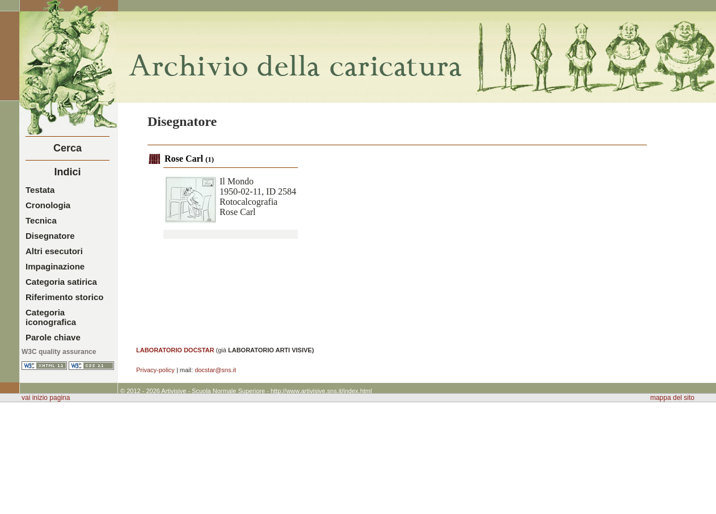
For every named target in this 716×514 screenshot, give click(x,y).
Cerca (67, 148)
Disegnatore (50, 236)
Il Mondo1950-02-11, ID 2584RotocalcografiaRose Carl (258, 196)
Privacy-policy (155, 369)
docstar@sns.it (215, 369)
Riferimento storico (65, 297)
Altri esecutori (54, 251)
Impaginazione (55, 266)
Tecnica (41, 220)
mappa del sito (672, 398)
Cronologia (48, 205)
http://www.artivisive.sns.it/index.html (321, 390)
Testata (40, 190)
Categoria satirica (61, 282)
